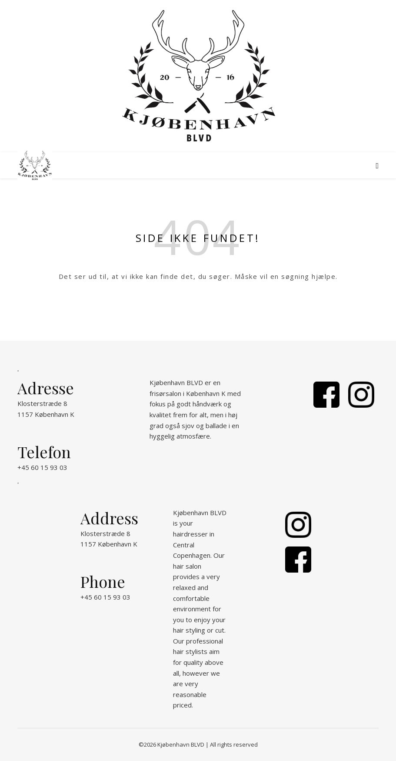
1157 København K (45, 414)
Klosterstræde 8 (42, 403)
